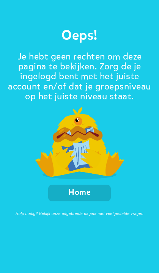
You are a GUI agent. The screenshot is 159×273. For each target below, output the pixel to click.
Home (79, 193)
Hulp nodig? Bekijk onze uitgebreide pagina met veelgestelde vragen (79, 214)
